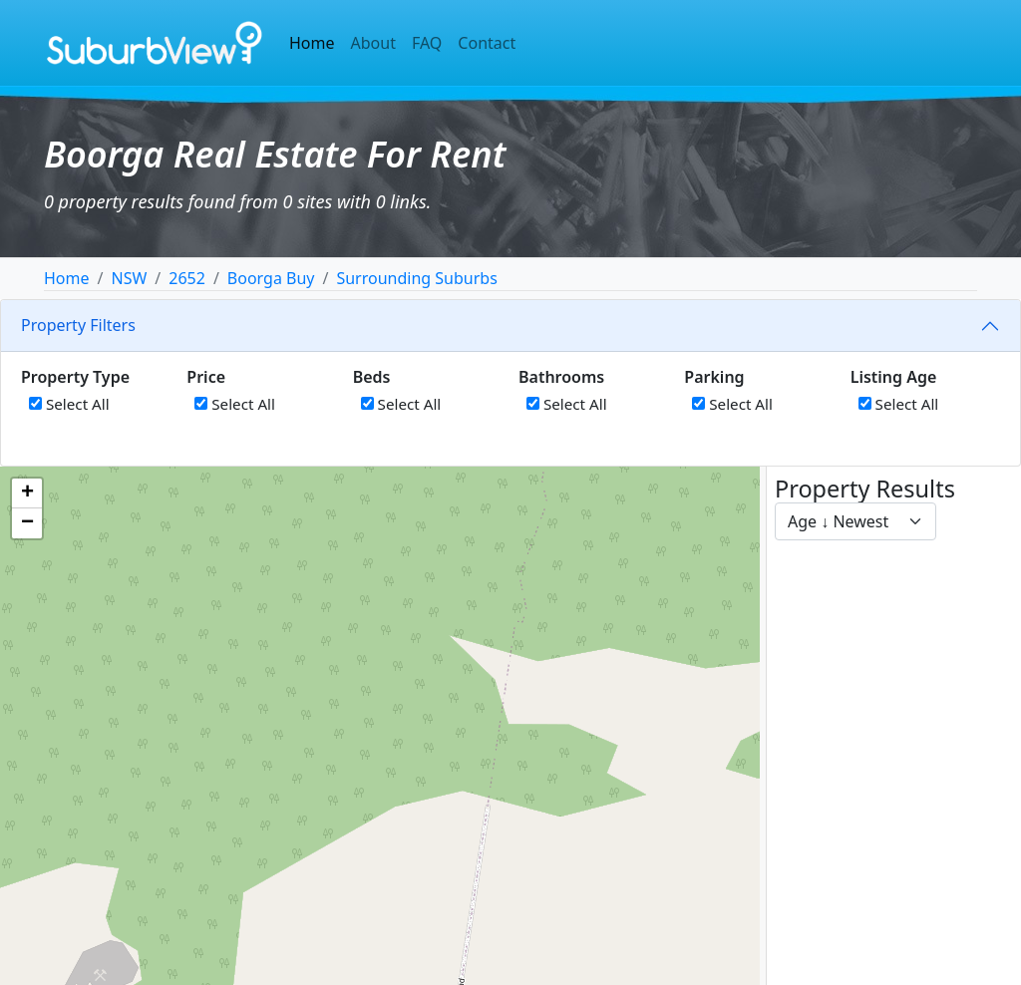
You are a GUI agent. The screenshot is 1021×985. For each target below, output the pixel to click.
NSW (129, 278)
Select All (69, 404)
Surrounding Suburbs (416, 278)
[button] (27, 493)
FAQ (427, 43)
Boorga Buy (271, 278)
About (373, 43)
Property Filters (78, 325)
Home (312, 43)
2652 (187, 278)
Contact (486, 43)
